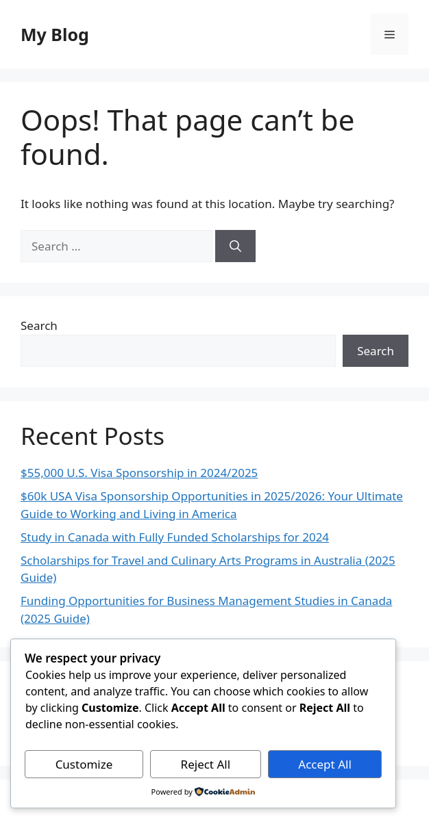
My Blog (55, 34)
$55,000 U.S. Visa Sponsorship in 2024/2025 (139, 472)
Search (39, 325)
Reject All (206, 764)
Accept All (324, 764)
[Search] (235, 246)
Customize (84, 764)
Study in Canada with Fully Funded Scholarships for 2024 (175, 537)
